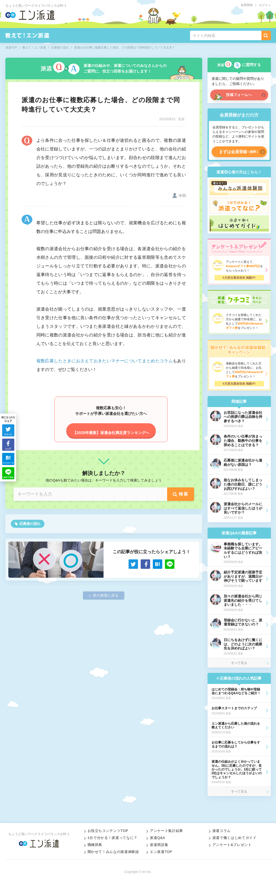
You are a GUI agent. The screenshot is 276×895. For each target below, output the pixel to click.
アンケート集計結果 (166, 831)
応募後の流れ (29, 524)
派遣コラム (221, 831)
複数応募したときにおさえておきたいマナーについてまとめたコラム (104, 361)
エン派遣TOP (161, 852)
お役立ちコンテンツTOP (108, 831)
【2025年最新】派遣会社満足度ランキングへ (111, 433)
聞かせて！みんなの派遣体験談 (113, 852)
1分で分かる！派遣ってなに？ (112, 838)
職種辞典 (95, 845)
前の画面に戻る (106, 595)
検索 (183, 494)
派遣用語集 (159, 845)
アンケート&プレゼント (232, 845)
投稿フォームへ (239, 95)
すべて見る (239, 663)
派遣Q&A (157, 838)
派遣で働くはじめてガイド (234, 838)
